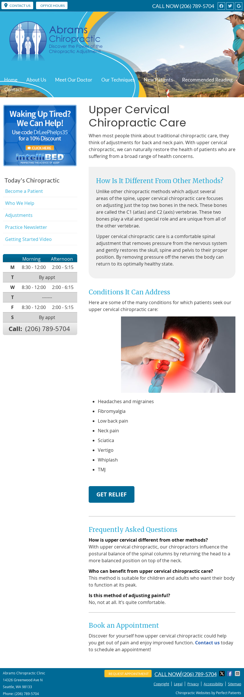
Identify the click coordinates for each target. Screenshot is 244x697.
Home (10, 80)
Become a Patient (24, 191)
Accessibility (213, 684)
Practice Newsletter (26, 227)
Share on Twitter (222, 673)
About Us (36, 80)
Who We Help (19, 203)
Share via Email (238, 673)
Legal (178, 684)
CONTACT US (17, 5)
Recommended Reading (207, 80)
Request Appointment (129, 674)
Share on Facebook (230, 673)
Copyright (161, 684)
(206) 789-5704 (197, 6)
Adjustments (19, 215)
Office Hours (52, 5)
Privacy (193, 684)
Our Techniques (118, 80)
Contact (13, 89)
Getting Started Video (28, 239)
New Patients (158, 80)
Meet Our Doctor (73, 80)
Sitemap (234, 684)
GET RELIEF (111, 494)
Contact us (207, 642)
